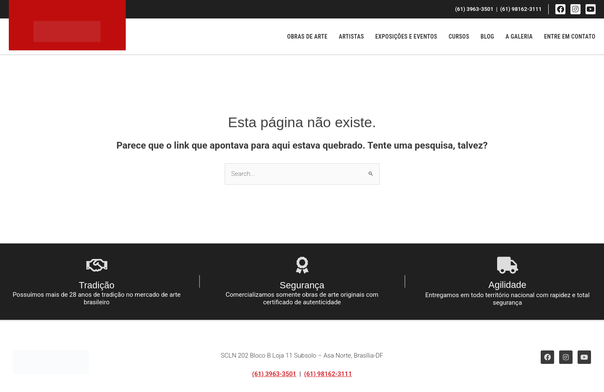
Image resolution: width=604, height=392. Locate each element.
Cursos (458, 36)
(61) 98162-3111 (328, 374)
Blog (487, 36)
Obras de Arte (307, 36)
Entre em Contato (570, 36)
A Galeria (519, 36)
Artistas (351, 36)
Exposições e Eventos (406, 36)
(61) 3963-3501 (274, 374)
